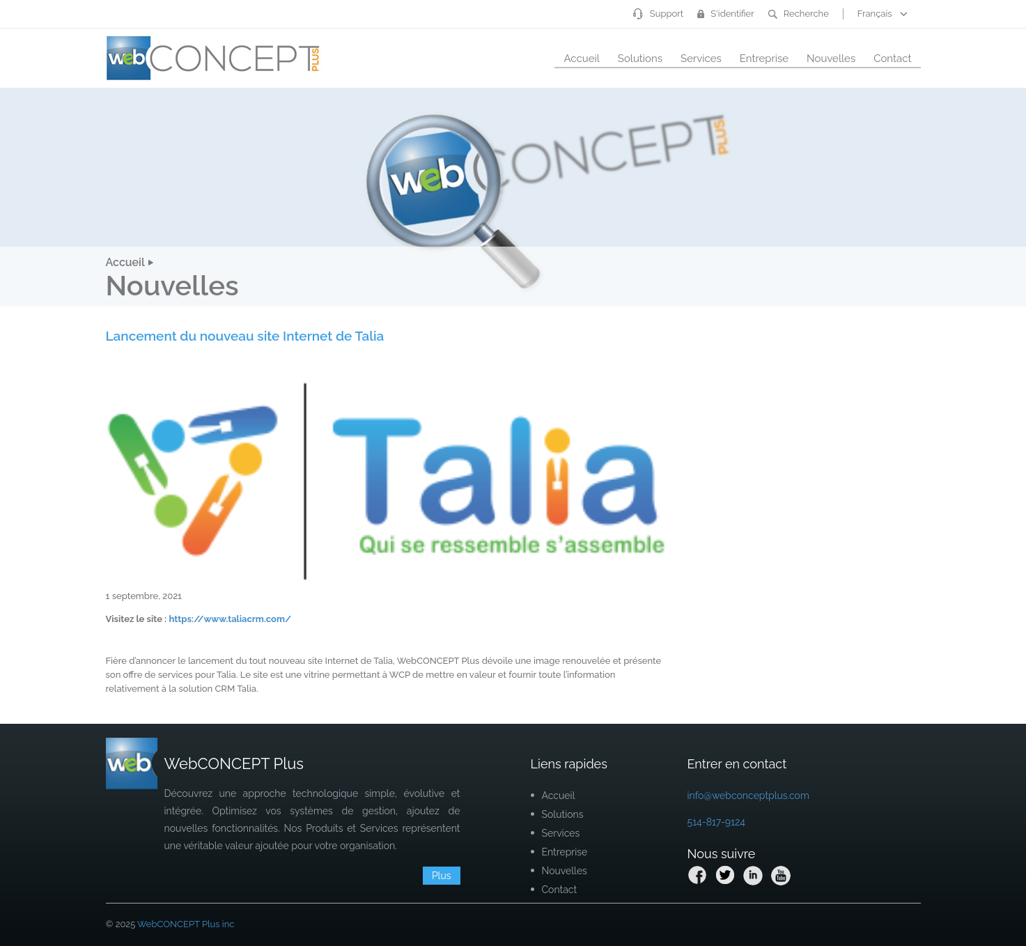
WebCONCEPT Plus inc (185, 924)
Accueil (581, 58)
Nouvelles (831, 58)
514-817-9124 (716, 822)
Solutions (640, 58)
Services (701, 58)
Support (658, 13)
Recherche (798, 13)
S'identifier (725, 13)
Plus (441, 875)
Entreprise (764, 58)
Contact (892, 58)
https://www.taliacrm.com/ (230, 619)
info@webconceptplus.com (748, 795)
